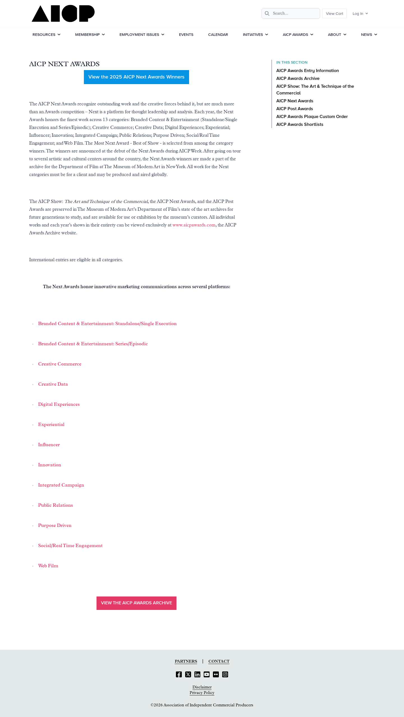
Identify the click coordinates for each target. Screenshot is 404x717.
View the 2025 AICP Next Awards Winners (136, 77)
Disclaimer (202, 687)
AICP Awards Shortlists (299, 124)
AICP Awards (295, 34)
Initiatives (253, 34)
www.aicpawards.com (194, 225)
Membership (87, 34)
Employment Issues (139, 34)
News (366, 34)
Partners (186, 661)
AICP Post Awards (294, 109)
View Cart (334, 13)
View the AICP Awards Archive (136, 603)
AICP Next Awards (294, 101)
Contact (218, 661)
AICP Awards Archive (298, 79)
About (334, 34)
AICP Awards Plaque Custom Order (312, 117)
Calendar (218, 34)
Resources (44, 34)
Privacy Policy (202, 693)
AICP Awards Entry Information (307, 71)
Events (186, 34)
